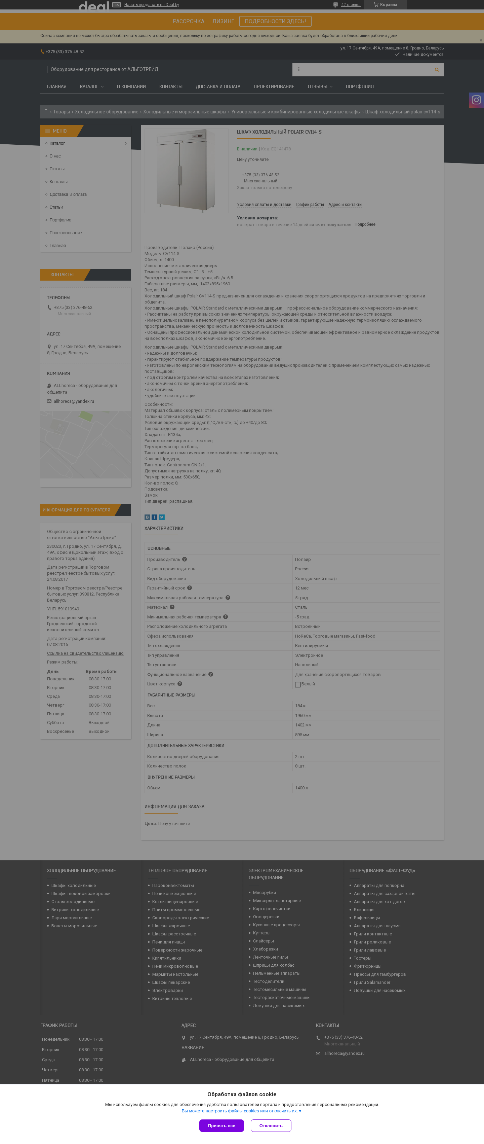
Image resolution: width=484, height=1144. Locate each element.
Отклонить (271, 1125)
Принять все (221, 1125)
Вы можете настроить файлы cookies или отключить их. (240, 1110)
